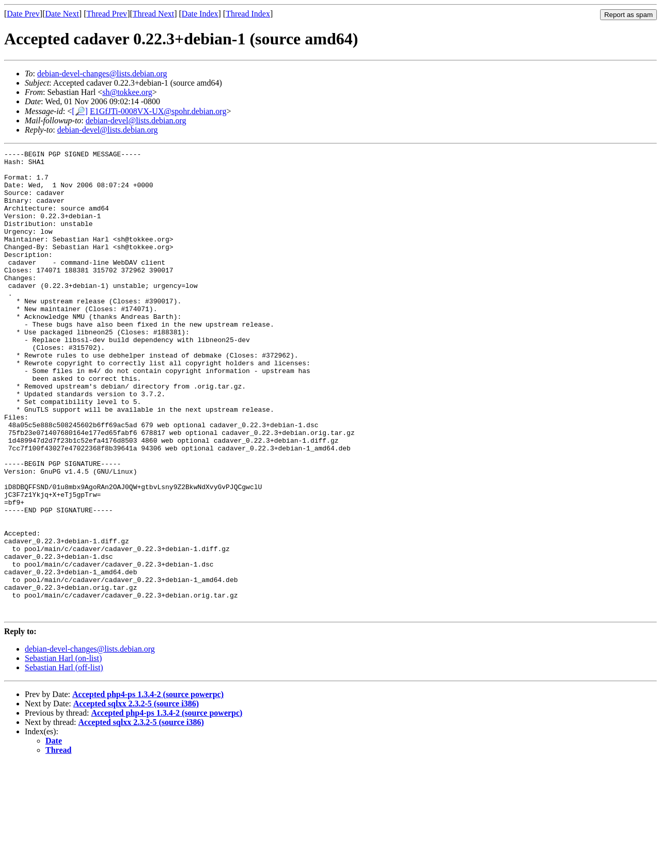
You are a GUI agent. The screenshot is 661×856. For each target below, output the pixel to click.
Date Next (62, 13)
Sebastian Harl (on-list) (63, 751)
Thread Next (153, 13)
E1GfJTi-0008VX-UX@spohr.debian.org (158, 111)
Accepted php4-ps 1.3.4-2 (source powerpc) (148, 787)
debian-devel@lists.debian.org (136, 120)
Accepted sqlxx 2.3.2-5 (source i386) (136, 796)
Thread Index (248, 13)
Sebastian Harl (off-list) (64, 760)
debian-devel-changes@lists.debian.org (102, 73)
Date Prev (23, 13)
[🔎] (80, 111)
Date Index (200, 13)
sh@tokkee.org (127, 92)
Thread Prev (106, 13)
